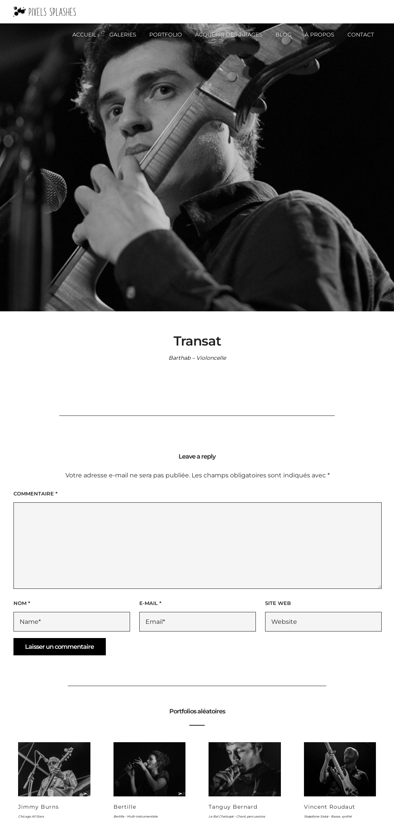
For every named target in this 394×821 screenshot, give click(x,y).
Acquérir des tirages (228, 34)
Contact (360, 34)
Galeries (122, 34)
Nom (21, 603)
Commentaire (35, 493)
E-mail (150, 603)
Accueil (84, 34)
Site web (278, 603)
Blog (283, 34)
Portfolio (165, 34)
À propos (319, 34)
